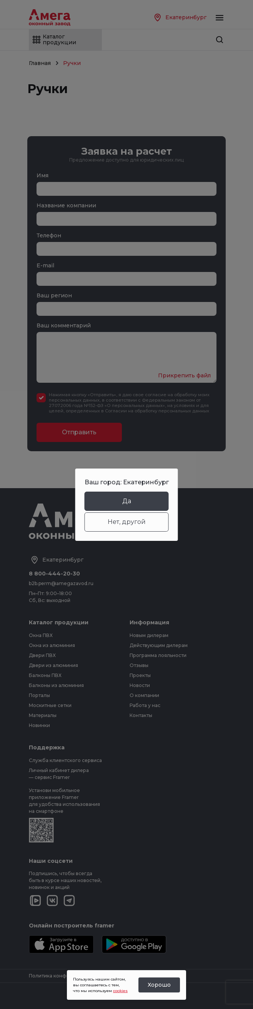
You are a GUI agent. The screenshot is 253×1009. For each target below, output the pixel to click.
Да (126, 501)
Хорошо (159, 984)
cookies (120, 990)
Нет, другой (127, 521)
